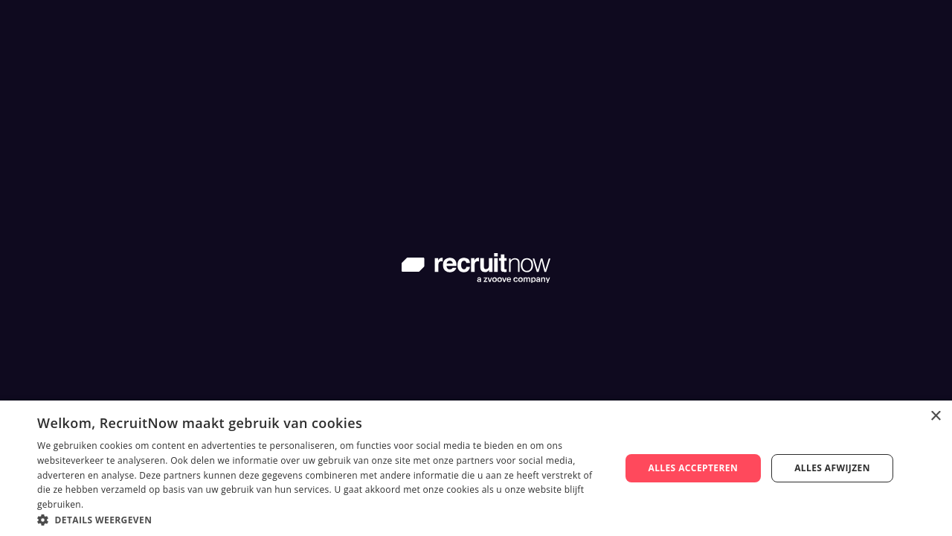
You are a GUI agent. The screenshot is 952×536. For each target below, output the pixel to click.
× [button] (935, 416)
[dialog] (476, 468)
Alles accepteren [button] (693, 468)
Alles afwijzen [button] (832, 468)
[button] (320, 518)
